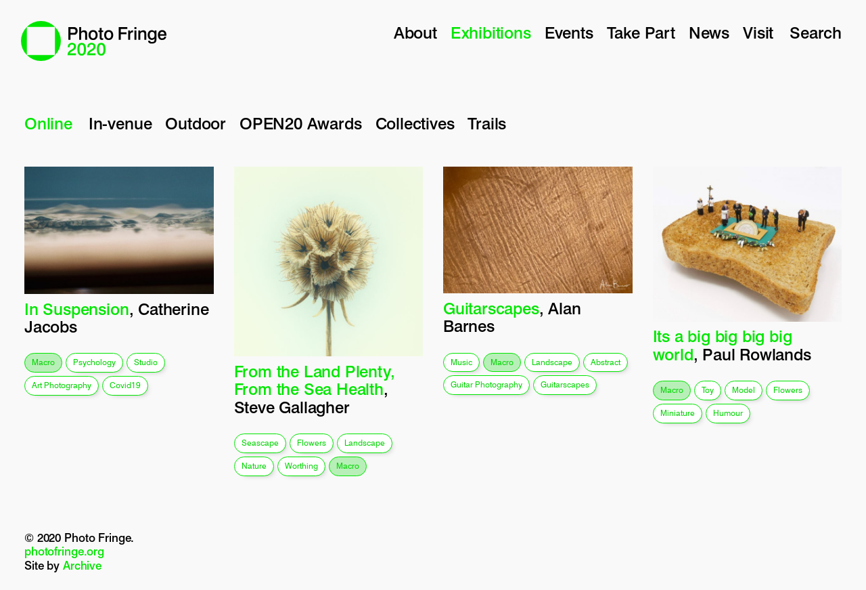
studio (146, 362)
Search (816, 33)
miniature (677, 413)
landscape (364, 443)
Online (48, 123)
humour (728, 413)
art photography (61, 385)
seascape (260, 443)
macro (43, 362)
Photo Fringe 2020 (93, 41)
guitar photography (486, 384)
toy (708, 390)
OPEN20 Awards (301, 123)
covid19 (125, 385)
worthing (301, 466)
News (709, 33)
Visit (758, 33)
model (743, 390)
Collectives (415, 123)
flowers (311, 443)
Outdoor (195, 123)
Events (569, 33)
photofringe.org (64, 551)
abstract (605, 362)
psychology (94, 362)
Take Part (641, 33)
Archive (82, 565)
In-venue (120, 123)
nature (254, 466)
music (461, 362)
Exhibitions (491, 33)
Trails (487, 123)
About (415, 33)
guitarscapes (565, 384)
